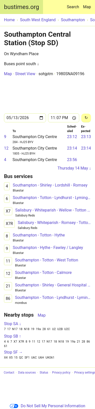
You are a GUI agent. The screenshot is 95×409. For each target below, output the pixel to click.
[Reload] (86, 118)
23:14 (72, 148)
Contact (9, 373)
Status (44, 373)
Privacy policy (61, 373)
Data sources (27, 373)
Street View (25, 73)
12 (6, 148)
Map (87, 6)
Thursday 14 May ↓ (74, 168)
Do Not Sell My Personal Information (47, 406)
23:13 (86, 136)
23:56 (72, 159)
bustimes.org (21, 6)
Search (74, 4)
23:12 (72, 136)
